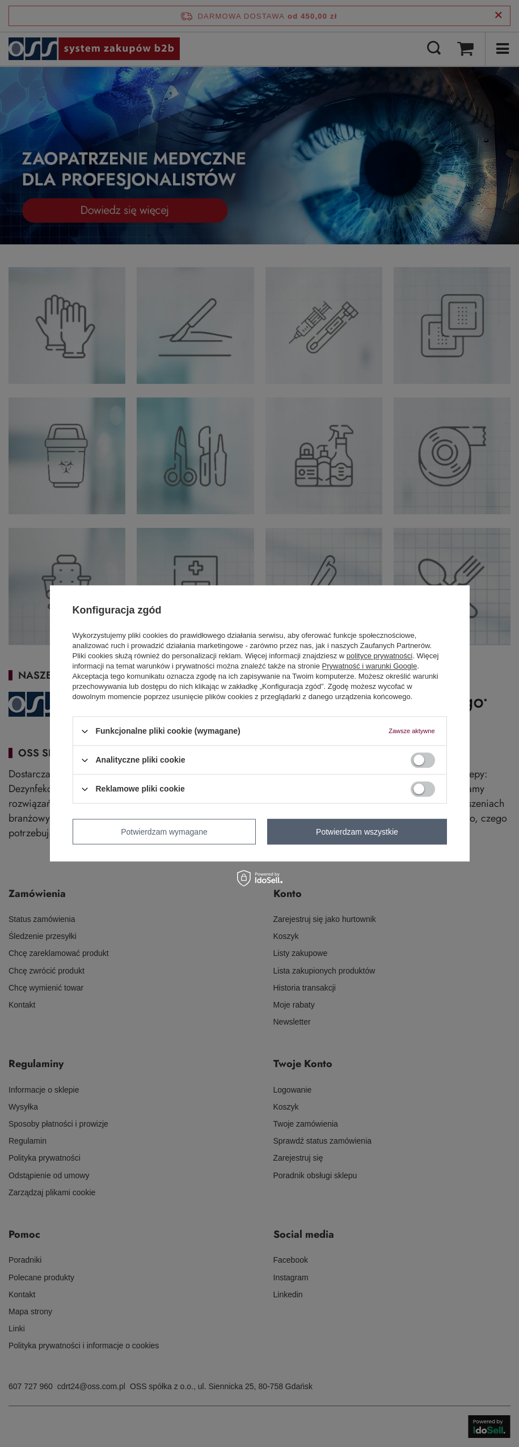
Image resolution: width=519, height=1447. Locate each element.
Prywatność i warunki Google (369, 666)
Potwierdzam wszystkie (357, 831)
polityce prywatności (379, 655)
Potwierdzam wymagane (164, 831)
